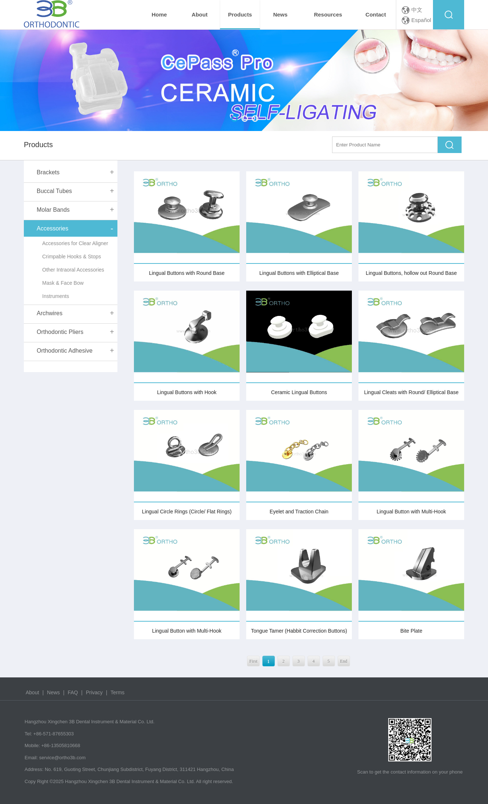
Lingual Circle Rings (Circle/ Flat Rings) (187, 511)
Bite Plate (411, 631)
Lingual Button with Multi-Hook (411, 511)
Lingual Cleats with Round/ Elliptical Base (411, 392)
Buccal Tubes (54, 191)
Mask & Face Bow (63, 283)
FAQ (73, 692)
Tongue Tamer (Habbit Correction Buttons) (299, 631)
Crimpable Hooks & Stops (71, 256)
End (343, 661)
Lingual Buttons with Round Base (187, 273)
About (33, 692)
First (253, 661)
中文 (416, 10)
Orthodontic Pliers (60, 332)
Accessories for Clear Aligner (75, 243)
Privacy (94, 692)
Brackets (48, 172)
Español (421, 20)
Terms (117, 692)
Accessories (52, 228)
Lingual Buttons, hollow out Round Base (411, 273)
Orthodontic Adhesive (64, 351)
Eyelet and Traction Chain (299, 511)
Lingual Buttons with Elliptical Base (299, 273)
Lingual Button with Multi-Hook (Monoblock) (186, 633)
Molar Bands (53, 210)
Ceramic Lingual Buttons (299, 392)
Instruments (55, 296)
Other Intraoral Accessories (73, 270)
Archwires (49, 313)
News (53, 692)
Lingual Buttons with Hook (186, 392)
